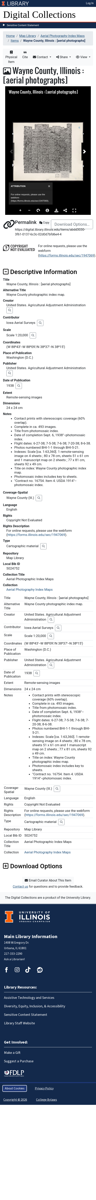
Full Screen (74, 210)
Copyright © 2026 (15, 1100)
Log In (90, 3)
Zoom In (21, 210)
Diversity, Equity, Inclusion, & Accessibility (34, 1006)
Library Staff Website (19, 1023)
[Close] (49, 186)
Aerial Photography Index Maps (62, 36)
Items (15, 41)
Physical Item (11, 57)
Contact (41, 57)
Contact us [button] (20, 886)
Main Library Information (30, 936)
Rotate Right (38, 210)
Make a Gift (12, 1052)
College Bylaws (46, 1100)
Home (10, 36)
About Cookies (14, 1088)
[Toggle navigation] (90, 15)
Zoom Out (29, 210)
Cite (25, 55)
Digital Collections (39, 14)
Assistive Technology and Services (29, 997)
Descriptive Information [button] (40, 272)
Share (62, 57)
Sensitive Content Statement (23, 25)
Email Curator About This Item (48, 880)
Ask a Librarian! (14, 959)
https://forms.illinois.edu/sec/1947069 (66, 255)
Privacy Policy (44, 1088)
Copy (44, 222)
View (82, 57)
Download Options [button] (32, 866)
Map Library (27, 36)
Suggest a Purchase (18, 1061)
